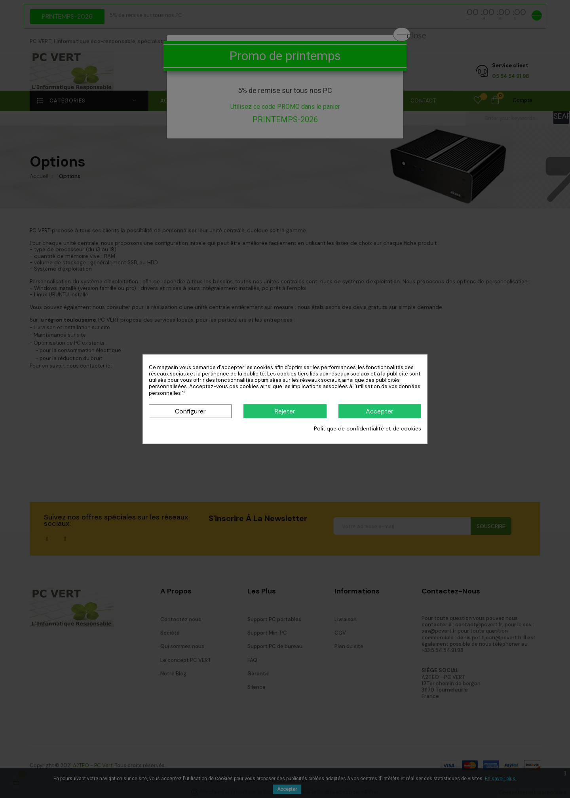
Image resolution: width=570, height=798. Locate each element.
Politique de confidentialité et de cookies (367, 428)
